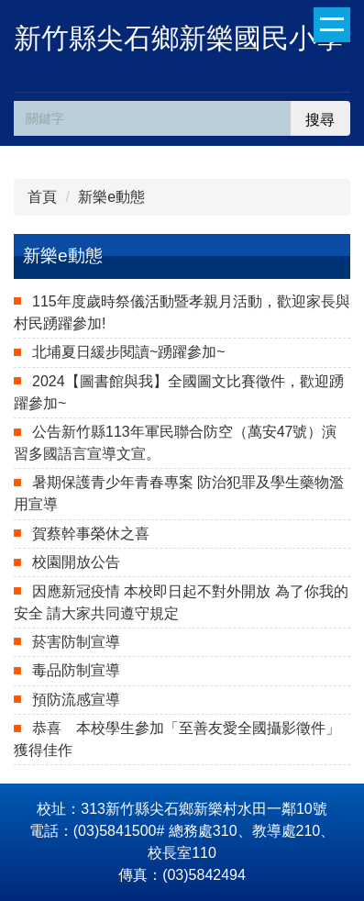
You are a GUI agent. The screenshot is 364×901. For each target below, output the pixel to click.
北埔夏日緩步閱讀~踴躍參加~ (129, 352)
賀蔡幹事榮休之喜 (90, 533)
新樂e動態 (111, 197)
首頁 (42, 197)
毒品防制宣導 (76, 670)
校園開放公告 (76, 562)
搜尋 (320, 120)
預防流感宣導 (76, 699)
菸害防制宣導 (76, 642)
